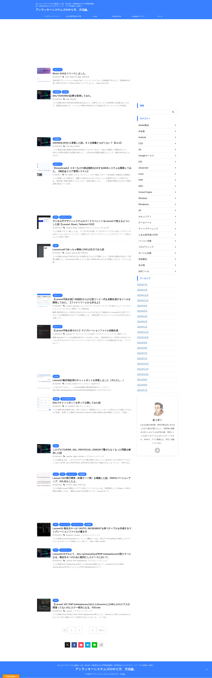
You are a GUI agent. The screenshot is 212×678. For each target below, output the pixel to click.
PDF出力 (83, 255)
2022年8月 (141, 348)
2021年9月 (141, 380)
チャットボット (83, 387)
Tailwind (80, 229)
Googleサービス (138, 16)
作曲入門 (72, 77)
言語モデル (94, 387)
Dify (67, 100)
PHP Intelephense (78, 566)
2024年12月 (142, 295)
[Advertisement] (84, 43)
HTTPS (68, 489)
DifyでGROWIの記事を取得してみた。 (71, 96)
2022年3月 (141, 353)
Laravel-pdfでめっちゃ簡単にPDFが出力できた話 (77, 251)
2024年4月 (141, 316)
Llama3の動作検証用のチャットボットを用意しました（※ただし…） (87, 383)
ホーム (160, 16)
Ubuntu (80, 460)
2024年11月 (142, 300)
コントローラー (85, 308)
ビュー (115, 308)
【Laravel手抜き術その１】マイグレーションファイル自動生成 (83, 333)
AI (66, 387)
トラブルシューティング (93, 460)
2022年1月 (141, 359)
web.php (75, 308)
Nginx (74, 460)
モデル (62, 311)
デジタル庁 (102, 229)
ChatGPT (71, 409)
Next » (100, 634)
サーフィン (83, 176)
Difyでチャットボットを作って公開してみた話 (75, 405)
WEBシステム (73, 176)
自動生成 (78, 311)
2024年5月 (141, 311)
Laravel (68, 229)
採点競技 (108, 176)
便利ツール (70, 311)
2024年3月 (141, 322)
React (74, 229)
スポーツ (100, 176)
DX (66, 176)
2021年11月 (142, 369)
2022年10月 (142, 337)
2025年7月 (141, 285)
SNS (67, 77)
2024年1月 (141, 327)
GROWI (72, 100)
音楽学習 (84, 77)
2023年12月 (142, 332)
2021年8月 (141, 385)
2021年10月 (142, 374)
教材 (78, 77)
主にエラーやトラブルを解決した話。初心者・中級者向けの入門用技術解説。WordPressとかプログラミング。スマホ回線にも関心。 (106, 665)
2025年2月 (141, 290)
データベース (96, 308)
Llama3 (74, 387)
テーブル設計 (107, 308)
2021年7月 (141, 390)
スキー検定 (92, 176)
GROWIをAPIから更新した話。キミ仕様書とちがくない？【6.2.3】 (85, 143)
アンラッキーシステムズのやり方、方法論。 (63, 9)
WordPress (116, 16)
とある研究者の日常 (73, 16)
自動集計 (123, 176)
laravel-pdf (75, 255)
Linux (95, 16)
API (67, 147)
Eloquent (69, 540)
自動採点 (115, 176)
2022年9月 (141, 343)
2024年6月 (141, 306)
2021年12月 (142, 364)
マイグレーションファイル (103, 337)
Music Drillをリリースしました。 (69, 74)
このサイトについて (52, 16)
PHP (78, 489)
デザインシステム (90, 229)
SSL (83, 489)
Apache (69, 460)
